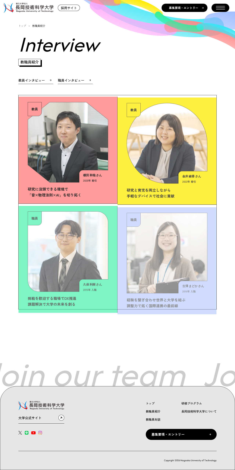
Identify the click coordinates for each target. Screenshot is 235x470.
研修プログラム (191, 403)
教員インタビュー (31, 80)
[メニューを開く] (220, 8)
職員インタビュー (71, 80)
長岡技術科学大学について (199, 411)
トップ (22, 26)
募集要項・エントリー (183, 8)
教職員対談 (153, 419)
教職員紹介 (153, 411)
